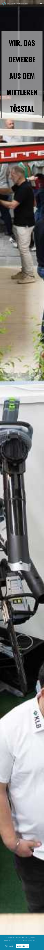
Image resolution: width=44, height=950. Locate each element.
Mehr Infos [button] (32, 940)
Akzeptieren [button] (22, 946)
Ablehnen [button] (9, 946)
